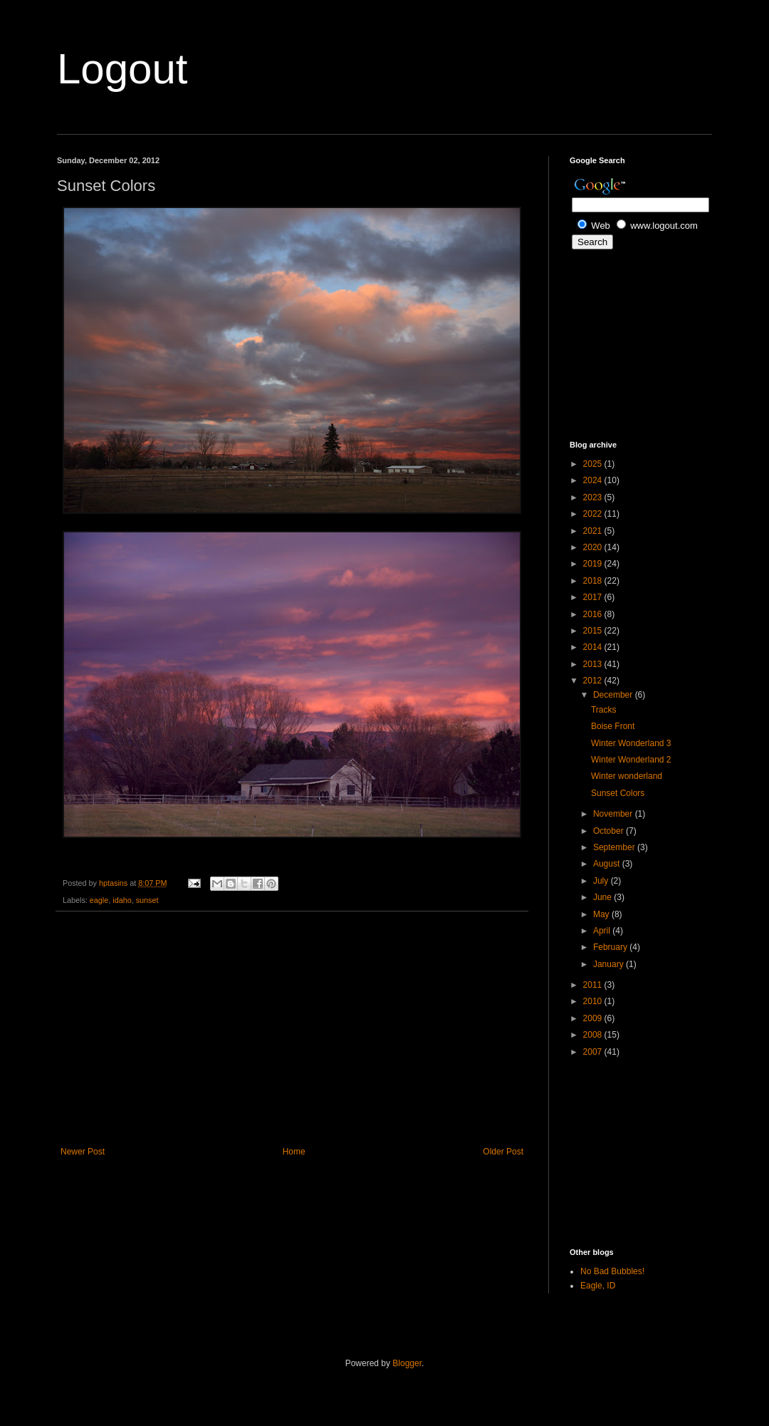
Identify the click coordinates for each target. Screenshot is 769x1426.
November (614, 814)
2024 (594, 480)
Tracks (604, 710)
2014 (594, 647)
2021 (594, 531)
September (615, 847)
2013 (594, 664)
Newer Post (83, 1152)
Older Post (503, 1152)
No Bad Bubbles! (612, 1271)
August (607, 864)
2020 (594, 547)
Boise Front (612, 726)
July (602, 881)
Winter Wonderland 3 (631, 743)
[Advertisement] (292, 1029)
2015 (594, 631)
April (602, 931)
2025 (594, 464)
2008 (594, 1035)
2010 (594, 1001)
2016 (594, 614)
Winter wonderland (626, 776)
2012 (594, 681)
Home (294, 1152)
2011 (594, 985)
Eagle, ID (597, 1286)
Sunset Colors (617, 793)
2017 (594, 597)
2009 (594, 1018)
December (614, 695)
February (611, 947)
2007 (594, 1052)
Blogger (407, 1363)
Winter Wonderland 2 (631, 760)
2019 (594, 564)
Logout (122, 69)
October (609, 831)
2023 (594, 497)
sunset (147, 900)
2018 (594, 581)
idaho (122, 900)
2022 (594, 514)
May (602, 914)
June (603, 897)
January (609, 964)
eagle (99, 900)
